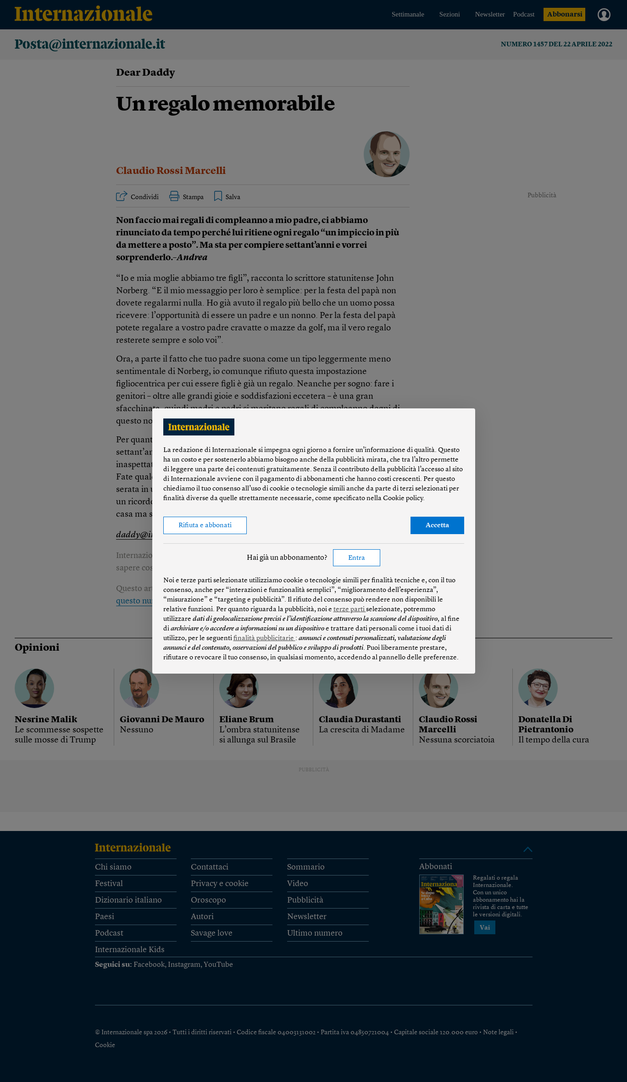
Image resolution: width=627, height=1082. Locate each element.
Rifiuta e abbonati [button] (205, 525)
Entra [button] (356, 558)
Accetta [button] (437, 525)
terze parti (349, 609)
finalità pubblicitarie (264, 638)
